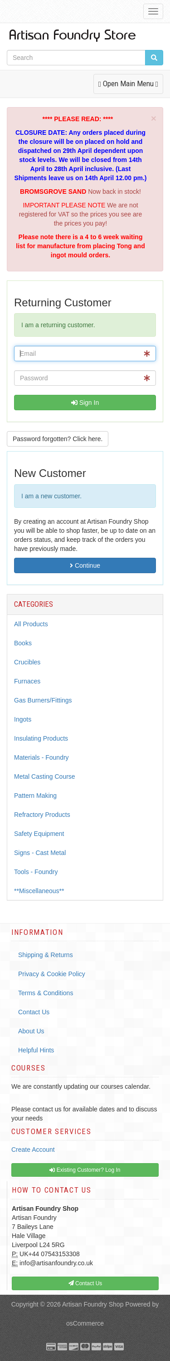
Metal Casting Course (44, 776)
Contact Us (33, 1012)
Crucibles (27, 662)
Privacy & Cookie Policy (51, 974)
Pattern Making (35, 795)
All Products (31, 624)
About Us (31, 1031)
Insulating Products (41, 738)
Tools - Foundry (36, 871)
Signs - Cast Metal (40, 852)
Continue (85, 565)
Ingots (22, 719)
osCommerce (85, 1323)
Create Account (33, 1149)
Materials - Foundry (41, 757)
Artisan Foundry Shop (92, 1304)
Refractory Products (42, 814)
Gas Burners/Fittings (43, 700)
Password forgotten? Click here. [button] (57, 438)
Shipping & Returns (45, 954)
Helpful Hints (36, 1050)
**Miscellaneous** (39, 890)
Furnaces (27, 681)
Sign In (85, 402)
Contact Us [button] (85, 1283)
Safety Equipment (39, 833)
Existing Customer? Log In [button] (84, 1170)
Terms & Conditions (45, 993)
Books (23, 643)
